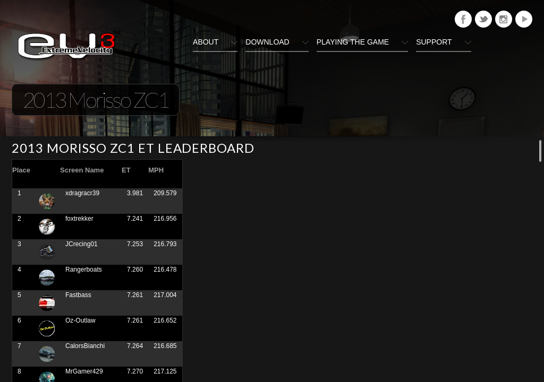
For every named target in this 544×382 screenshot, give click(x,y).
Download (267, 42)
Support (434, 42)
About (205, 42)
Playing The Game (353, 42)
